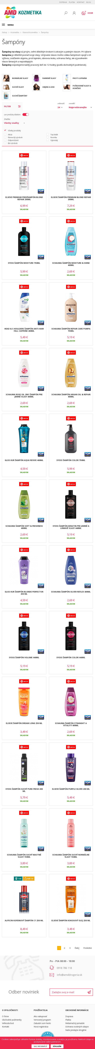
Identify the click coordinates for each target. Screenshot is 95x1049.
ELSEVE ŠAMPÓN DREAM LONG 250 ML (24, 723)
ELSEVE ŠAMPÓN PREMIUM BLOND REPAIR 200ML (71, 198)
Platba (72, 2)
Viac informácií (40, 1046)
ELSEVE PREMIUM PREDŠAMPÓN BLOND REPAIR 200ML (24, 198)
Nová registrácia (41, 1026)
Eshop (4, 32)
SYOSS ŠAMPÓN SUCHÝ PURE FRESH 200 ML (24, 790)
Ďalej (77, 948)
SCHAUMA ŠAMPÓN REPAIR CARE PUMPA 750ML (70, 329)
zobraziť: (61, 103)
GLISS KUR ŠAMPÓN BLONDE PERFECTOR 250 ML (24, 592)
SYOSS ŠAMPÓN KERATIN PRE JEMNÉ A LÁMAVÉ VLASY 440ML (71, 527)
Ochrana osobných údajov (77, 1026)
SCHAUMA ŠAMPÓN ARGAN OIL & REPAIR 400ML (70, 395)
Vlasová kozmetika (30, 32)
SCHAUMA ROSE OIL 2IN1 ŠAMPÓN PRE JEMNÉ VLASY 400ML (24, 395)
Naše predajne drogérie (75, 1030)
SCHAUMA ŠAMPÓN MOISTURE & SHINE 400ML (71, 264)
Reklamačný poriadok (74, 1023)
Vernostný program (42, 1019)
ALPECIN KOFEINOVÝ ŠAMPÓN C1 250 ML (24, 920)
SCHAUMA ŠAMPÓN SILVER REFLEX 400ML (71, 591)
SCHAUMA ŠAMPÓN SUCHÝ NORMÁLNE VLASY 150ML (70, 855)
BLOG (88, 2)
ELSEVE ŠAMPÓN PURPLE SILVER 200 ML (71, 789)
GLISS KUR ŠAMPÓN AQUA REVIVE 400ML (24, 460)
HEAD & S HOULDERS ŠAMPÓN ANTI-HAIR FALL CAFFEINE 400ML (24, 329)
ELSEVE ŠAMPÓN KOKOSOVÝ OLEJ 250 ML (70, 920)
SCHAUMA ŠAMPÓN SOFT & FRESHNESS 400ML (24, 527)
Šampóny (45, 32)
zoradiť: (72, 103)
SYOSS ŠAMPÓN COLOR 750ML (70, 460)
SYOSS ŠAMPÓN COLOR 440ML (70, 657)
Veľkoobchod (8, 1023)
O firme (5, 1016)
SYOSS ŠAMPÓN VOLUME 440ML (24, 657)
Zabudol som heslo (42, 1023)
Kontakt (80, 2)
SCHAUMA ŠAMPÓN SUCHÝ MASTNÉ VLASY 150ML (24, 855)
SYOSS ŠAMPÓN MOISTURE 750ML (24, 263)
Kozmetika (15, 32)
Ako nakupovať (40, 1016)
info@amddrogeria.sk (69, 974)
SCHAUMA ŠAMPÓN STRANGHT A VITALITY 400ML (71, 724)
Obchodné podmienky (12, 1019)
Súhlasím (57, 1046)
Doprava (63, 2)
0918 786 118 (64, 968)
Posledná (87, 948)
